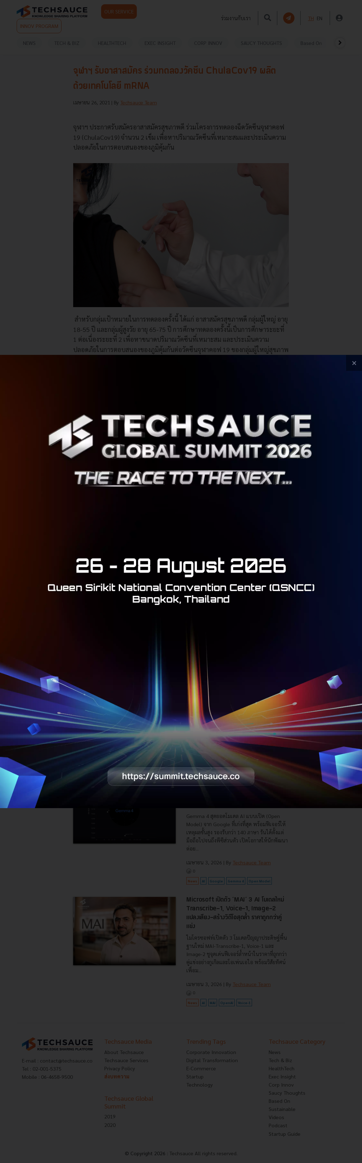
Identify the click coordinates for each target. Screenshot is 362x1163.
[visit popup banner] (181, 581)
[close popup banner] (354, 363)
